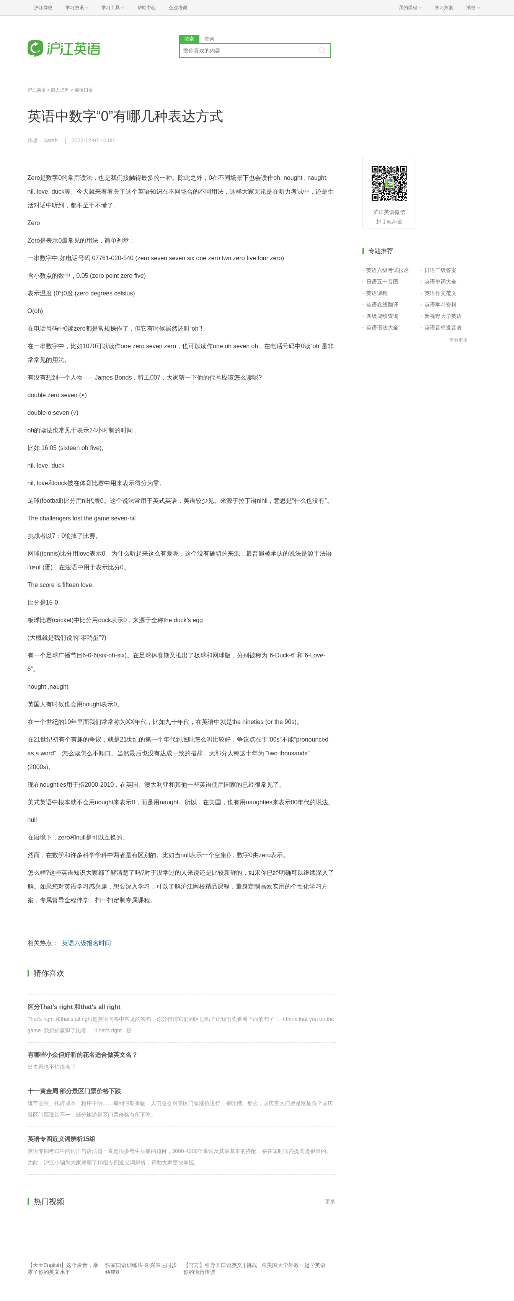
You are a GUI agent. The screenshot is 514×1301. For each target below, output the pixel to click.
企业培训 (178, 7)
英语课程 (377, 293)
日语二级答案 (440, 270)
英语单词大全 (440, 282)
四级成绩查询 (382, 316)
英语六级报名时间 (86, 943)
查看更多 (458, 340)
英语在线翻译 (382, 305)
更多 (330, 1201)
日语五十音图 (382, 282)
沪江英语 (37, 90)
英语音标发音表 (443, 327)
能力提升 (60, 90)
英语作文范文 (440, 293)
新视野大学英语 (443, 316)
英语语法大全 (382, 327)
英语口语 (84, 90)
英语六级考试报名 (387, 270)
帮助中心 (146, 7)
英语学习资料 (440, 305)
